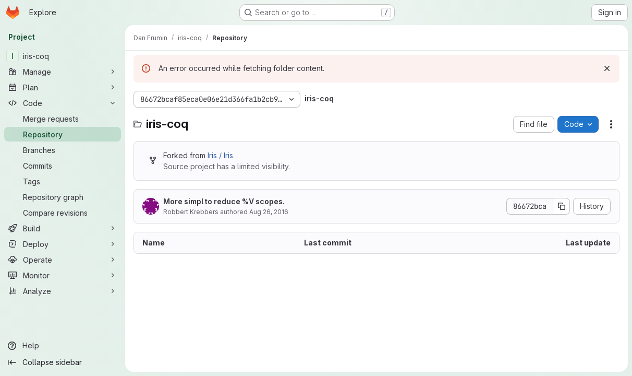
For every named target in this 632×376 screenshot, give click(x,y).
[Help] (62, 345)
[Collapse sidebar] (62, 362)
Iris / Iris (220, 155)
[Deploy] (62, 244)
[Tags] (62, 181)
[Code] (62, 103)
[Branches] (62, 150)
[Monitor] (62, 275)
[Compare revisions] (62, 212)
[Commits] (62, 165)
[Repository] (62, 134)
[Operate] (62, 259)
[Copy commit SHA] (561, 206)
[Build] (62, 228)
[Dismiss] (607, 68)
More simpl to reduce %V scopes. (224, 201)
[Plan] (62, 87)
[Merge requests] (62, 118)
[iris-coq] (62, 56)
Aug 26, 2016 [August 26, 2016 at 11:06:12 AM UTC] (268, 212)
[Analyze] (62, 291)
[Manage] (62, 71)
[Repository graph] (62, 197)
